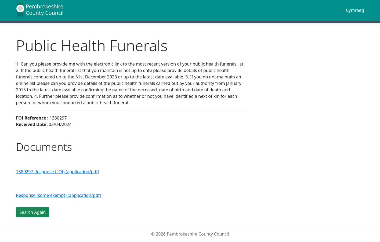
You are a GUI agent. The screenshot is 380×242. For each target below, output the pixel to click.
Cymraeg (355, 10)
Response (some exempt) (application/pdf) (58, 195)
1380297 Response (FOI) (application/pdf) (57, 172)
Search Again (33, 212)
